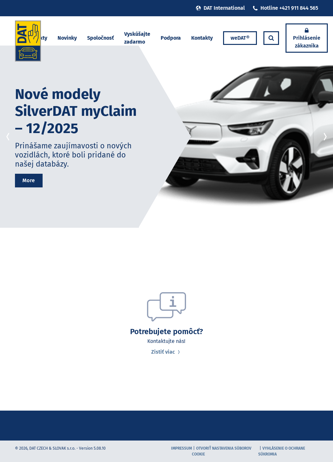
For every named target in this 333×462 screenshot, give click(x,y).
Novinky (67, 38)
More (28, 180)
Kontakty (202, 38)
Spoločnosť (100, 38)
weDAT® (240, 38)
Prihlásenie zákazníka (306, 38)
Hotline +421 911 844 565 (285, 8)
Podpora (171, 38)
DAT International (220, 8)
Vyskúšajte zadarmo (137, 38)
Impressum (181, 448)
